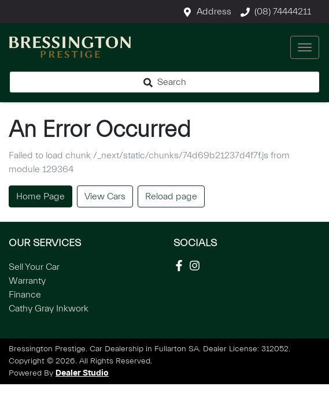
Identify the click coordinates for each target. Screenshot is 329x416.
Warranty (27, 281)
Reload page (171, 196)
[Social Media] (181, 265)
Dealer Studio (82, 373)
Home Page (40, 196)
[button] (304, 47)
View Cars (104, 196)
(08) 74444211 (282, 11)
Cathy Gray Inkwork (48, 308)
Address (214, 11)
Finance (25, 294)
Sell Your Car (34, 267)
